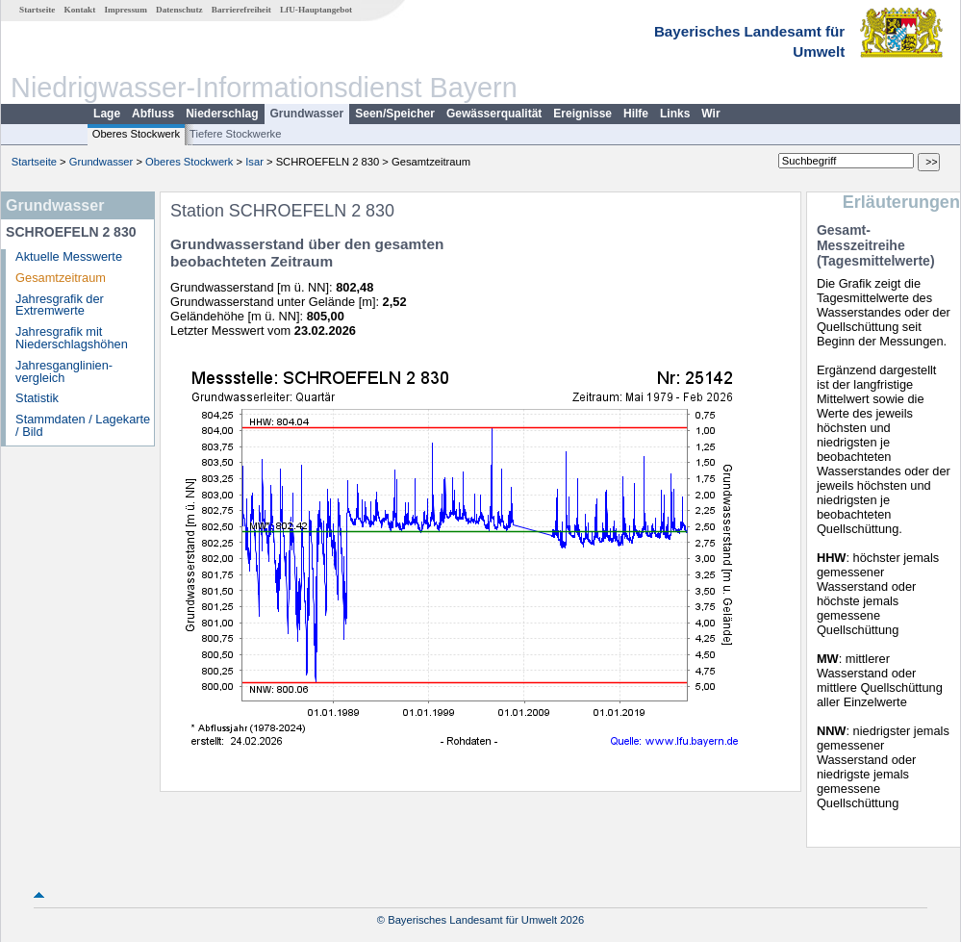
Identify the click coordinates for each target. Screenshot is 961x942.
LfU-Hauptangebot (316, 9)
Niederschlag (222, 113)
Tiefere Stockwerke (235, 134)
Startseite (37, 9)
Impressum (126, 9)
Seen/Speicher (395, 113)
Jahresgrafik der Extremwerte (59, 305)
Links (675, 113)
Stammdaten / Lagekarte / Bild (82, 425)
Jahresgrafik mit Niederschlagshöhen (71, 337)
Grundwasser (307, 113)
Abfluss (153, 113)
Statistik (37, 398)
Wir (710, 113)
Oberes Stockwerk (136, 134)
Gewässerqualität (494, 113)
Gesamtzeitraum (60, 277)
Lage (106, 113)
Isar (254, 161)
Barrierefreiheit (241, 9)
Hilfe (635, 113)
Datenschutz (179, 9)
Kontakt (80, 9)
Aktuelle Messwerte (68, 256)
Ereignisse (582, 113)
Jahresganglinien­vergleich (64, 371)
